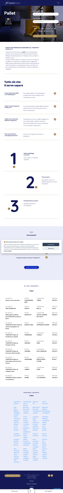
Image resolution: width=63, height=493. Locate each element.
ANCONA (35, 402)
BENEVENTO (36, 407)
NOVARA (35, 434)
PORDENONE (27, 443)
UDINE (34, 456)
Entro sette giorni (48, 28)
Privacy (31, 481)
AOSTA (44, 402)
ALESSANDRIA (27, 402)
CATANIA (35, 413)
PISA (43, 441)
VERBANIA (26, 458)
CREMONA (45, 417)
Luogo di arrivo (37, 18)
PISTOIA (16, 443)
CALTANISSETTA (37, 411)
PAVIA (34, 439)
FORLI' (34, 420)
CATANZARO (45, 413)
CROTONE (17, 419)
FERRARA (45, 419)
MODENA (16, 434)
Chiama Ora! (14, 491)
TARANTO (35, 452)
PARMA (25, 439)
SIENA (43, 451)
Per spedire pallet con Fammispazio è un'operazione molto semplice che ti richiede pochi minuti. (34, 95)
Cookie (31, 487)
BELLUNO (26, 407)
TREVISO (16, 456)
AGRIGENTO (17, 402)
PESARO (16, 441)
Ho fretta (38, 28)
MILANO (44, 430)
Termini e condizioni (31, 484)
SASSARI (25, 451)
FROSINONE (45, 420)
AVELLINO (45, 403)
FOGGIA (25, 420)
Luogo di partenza (37, 11)
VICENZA (25, 460)
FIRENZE (16, 420)
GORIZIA (25, 422)
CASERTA (25, 413)
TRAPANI (35, 454)
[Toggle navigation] (58, 2)
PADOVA (44, 435)
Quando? (35, 26)
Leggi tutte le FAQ (31, 267)
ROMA (34, 449)
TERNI (15, 454)
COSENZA (35, 417)
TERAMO (44, 452)
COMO (25, 417)
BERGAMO (45, 407)
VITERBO (35, 460)
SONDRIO (26, 452)
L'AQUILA (35, 424)
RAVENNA (26, 445)
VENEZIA (16, 458)
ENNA (34, 419)
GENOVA (16, 422)
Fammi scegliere (8, 250)
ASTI (34, 403)
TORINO (25, 454)
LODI (43, 426)
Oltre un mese (39, 31)
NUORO (44, 434)
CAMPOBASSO (46, 411)
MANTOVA (36, 428)
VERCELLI (35, 458)
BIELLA (16, 409)
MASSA (44, 428)
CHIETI (15, 417)
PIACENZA (35, 441)
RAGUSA (16, 445)
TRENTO (44, 454)
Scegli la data (49, 31)
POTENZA (35, 443)
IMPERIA (44, 422)
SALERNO (16, 451)
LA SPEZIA (26, 424)
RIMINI (25, 449)
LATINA (44, 424)
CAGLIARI (25, 411)
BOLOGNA (26, 409)
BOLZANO (36, 409)
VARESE (44, 456)
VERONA (44, 458)
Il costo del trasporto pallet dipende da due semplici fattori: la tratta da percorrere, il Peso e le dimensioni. (36, 108)
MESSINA (35, 430)
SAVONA (35, 451)
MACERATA (26, 428)
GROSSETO (36, 422)
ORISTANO (36, 435)
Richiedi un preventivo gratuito (45, 36)
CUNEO (25, 419)
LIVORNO (35, 426)
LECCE (16, 426)
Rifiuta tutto (51, 248)
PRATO (44, 443)
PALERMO (16, 439)
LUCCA (16, 428)
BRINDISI (16, 411)
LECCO (25, 426)
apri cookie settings (13, 475)
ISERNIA (16, 424)
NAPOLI (25, 434)
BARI (15, 407)
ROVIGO (44, 449)
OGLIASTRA (17, 435)
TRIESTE (25, 456)
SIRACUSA (16, 452)
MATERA (16, 430)
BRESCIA (44, 409)
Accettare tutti (51, 244)
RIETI (15, 449)
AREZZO (16, 403)
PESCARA (26, 441)
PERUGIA (44, 439)
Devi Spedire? (48, 491)
